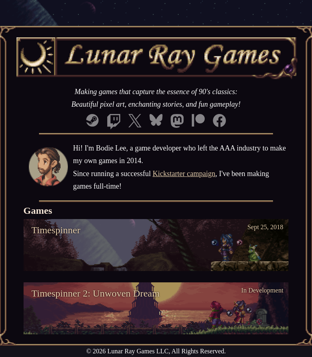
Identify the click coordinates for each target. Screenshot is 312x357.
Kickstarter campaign (184, 174)
